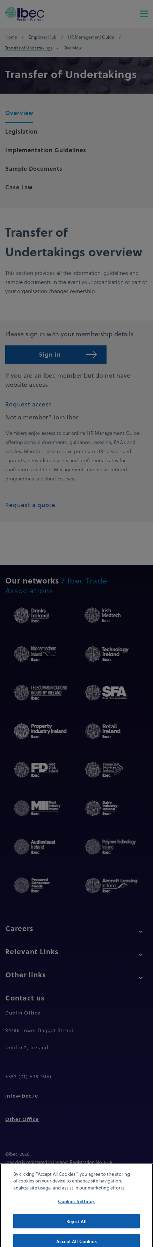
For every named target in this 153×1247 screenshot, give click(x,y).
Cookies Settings (76, 1207)
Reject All (76, 1227)
